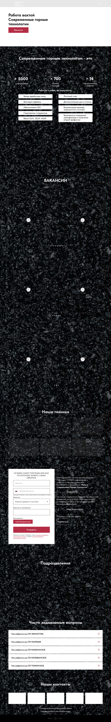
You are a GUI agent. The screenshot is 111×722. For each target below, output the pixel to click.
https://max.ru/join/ (75, 509)
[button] (63, 522)
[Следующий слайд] (83, 220)
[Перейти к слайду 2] (50, 245)
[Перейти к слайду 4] (53, 245)
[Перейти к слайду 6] (57, 245)
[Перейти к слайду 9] (62, 245)
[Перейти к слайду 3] (54, 315)
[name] (31, 483)
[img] (10, 3)
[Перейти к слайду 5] (55, 245)
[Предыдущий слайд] (28, 220)
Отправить (31, 530)
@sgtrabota (72, 491)
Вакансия (16, 497)
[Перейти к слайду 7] (59, 245)
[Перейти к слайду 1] (48, 245)
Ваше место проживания (21, 508)
